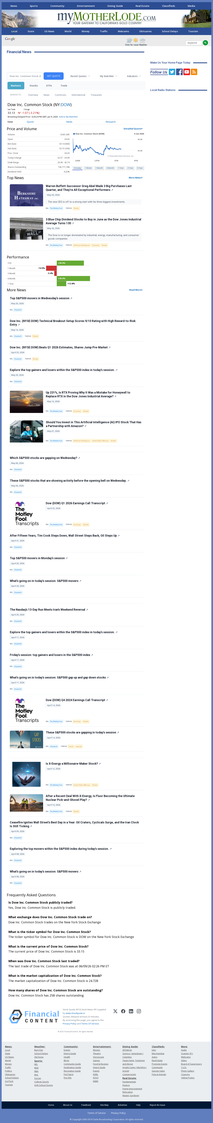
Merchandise (158, 1053)
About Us (67, 1105)
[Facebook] (123, 1016)
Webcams (123, 31)
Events (67, 1050)
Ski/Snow (38, 1057)
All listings (127, 1050)
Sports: (38, 1060)
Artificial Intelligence (82, 245)
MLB (36, 1067)
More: (184, 1046)
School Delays (170, 31)
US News (49, 31)
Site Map (104, 1105)
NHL (36, 1074)
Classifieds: (158, 1046)
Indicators (132, 76)
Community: (71, 1046)
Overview (33, 94)
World (68, 31)
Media (191, 5)
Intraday (77, 168)
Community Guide (72, 1064)
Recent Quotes (78, 76)
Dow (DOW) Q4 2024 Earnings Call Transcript (77, 700)
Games (96, 1060)
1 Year (121, 168)
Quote (30, 121)
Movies (96, 1050)
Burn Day (38, 1050)
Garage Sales (158, 1071)
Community (57, 5)
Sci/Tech (9, 1081)
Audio (184, 1050)
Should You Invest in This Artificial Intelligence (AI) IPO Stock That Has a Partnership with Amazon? (93, 424)
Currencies (60, 94)
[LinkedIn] (131, 1016)
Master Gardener (130, 1095)
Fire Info (68, 1077)
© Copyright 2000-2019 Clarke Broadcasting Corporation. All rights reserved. (106, 1119)
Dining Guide (115, 5)
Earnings (77, 524)
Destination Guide (72, 1067)
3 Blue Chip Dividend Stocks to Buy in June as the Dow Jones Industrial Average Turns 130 (93, 221)
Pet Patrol (68, 1074)
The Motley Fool (56, 208)
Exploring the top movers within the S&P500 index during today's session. (61, 848)
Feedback (86, 1105)
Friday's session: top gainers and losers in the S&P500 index (51, 655)
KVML (95, 1074)
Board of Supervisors (191, 1064)
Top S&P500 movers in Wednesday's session (41, 298)
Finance (126, 1085)
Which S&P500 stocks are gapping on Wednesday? (45, 458)
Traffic (103, 31)
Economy (95, 245)
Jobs (154, 1050)
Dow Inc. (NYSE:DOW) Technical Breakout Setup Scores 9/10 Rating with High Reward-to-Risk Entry (72, 322)
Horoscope (98, 1057)
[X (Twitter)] (115, 1016)
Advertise (122, 1105)
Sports (34, 5)
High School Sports (43, 1085)
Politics (8, 1071)
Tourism (193, 31)
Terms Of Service (90, 1023)
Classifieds (168, 5)
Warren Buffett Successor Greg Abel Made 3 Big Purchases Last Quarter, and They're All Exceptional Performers (89, 188)
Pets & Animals (159, 1074)
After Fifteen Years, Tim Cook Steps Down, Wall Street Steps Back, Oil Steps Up (65, 535)
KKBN (95, 1081)
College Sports (41, 1081)
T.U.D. (184, 1067)
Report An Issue (157, 1105)
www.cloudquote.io (75, 1013)
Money (86, 31)
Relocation (127, 1092)
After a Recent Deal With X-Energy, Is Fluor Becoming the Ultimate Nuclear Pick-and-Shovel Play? (90, 798)
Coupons (185, 1074)
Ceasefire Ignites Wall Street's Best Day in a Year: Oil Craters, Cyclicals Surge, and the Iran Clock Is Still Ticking (74, 824)
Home (51, 1105)
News (13, 5)
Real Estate (142, 5)
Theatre (97, 1053)
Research (111, 121)
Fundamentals (129, 1081)
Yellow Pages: (188, 1077)
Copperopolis (129, 1074)
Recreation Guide (72, 1071)
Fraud (71, 746)
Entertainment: (102, 1046)
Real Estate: (129, 1078)
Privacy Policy (69, 1023)
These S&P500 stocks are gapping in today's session (82, 732)
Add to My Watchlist (68, 116)
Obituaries (145, 31)
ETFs (49, 85)
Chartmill (17, 310)
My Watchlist (107, 76)
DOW (65, 104)
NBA (36, 1071)
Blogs (66, 1060)
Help (138, 1105)
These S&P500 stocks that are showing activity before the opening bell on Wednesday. (69, 480)
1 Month (99, 168)
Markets (16, 85)
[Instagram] (138, 1016)
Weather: (39, 1046)
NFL (36, 1064)
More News (135, 177)
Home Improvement (132, 1088)
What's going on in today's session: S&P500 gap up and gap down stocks (59, 677)
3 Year (130, 168)
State (31, 31)
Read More (135, 289)
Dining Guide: (130, 1046)
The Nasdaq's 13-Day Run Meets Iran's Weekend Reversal (49, 609)
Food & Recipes (100, 1064)
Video (184, 1060)
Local (14, 31)
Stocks (34, 85)
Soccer (37, 1078)
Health (67, 1057)
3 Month (110, 168)
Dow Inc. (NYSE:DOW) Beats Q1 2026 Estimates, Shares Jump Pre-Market (60, 347)
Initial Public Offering (100, 441)
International (78, 94)
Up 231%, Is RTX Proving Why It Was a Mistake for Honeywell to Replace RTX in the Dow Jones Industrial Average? (88, 394)
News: (8, 1046)
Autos (154, 1057)
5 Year (140, 168)
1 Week (88, 168)
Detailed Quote (132, 128)
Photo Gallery (187, 1071)
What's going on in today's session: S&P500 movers (45, 581)
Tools (64, 85)
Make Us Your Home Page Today (170, 62)
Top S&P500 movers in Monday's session (39, 558)
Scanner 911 (187, 1053)
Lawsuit (79, 746)
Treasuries (96, 94)
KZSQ (96, 1077)
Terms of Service (96, 1113)
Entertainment (86, 5)
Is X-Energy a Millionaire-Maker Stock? (73, 763)
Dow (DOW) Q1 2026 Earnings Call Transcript (77, 503)
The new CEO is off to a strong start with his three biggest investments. (87, 202)
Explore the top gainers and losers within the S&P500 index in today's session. (63, 370)
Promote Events (159, 1064)
